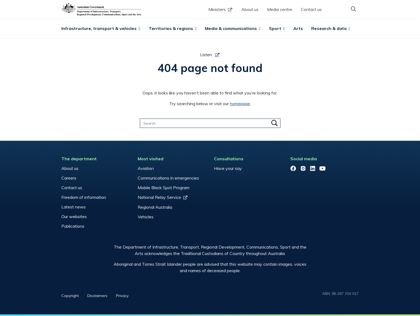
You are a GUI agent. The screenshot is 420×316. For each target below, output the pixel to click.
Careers (68, 178)
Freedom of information (83, 197)
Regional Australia (155, 207)
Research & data (329, 28)
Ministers (217, 9)
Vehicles (145, 216)
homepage (240, 103)
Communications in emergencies (168, 178)
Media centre (279, 9)
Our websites (74, 216)
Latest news (73, 207)
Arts (298, 28)
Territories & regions (171, 28)
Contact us (311, 9)
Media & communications (231, 28)
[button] (353, 8)
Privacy (122, 295)
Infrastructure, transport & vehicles (99, 28)
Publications (72, 226)
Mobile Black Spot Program (163, 187)
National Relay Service (159, 197)
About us (249, 9)
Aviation (146, 168)
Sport (275, 28)
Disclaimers (97, 295)
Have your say (228, 168)
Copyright (70, 295)
